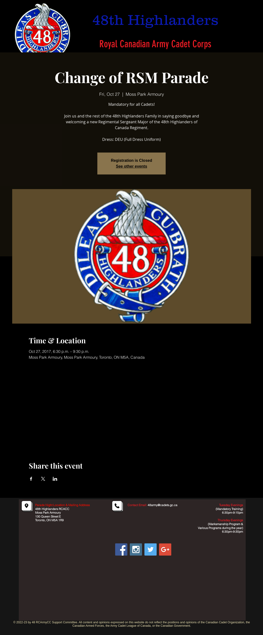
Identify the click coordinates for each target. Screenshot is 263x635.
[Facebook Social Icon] (121, 549)
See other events (131, 166)
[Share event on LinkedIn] (55, 479)
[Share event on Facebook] (31, 479)
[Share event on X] (43, 479)
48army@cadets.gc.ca (162, 505)
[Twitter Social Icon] (150, 549)
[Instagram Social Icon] (136, 549)
